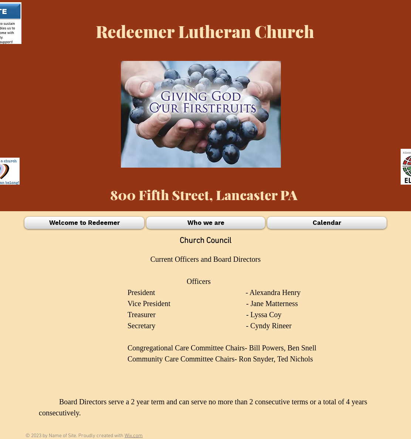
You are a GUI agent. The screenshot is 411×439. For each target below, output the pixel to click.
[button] (84, 223)
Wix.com (134, 436)
